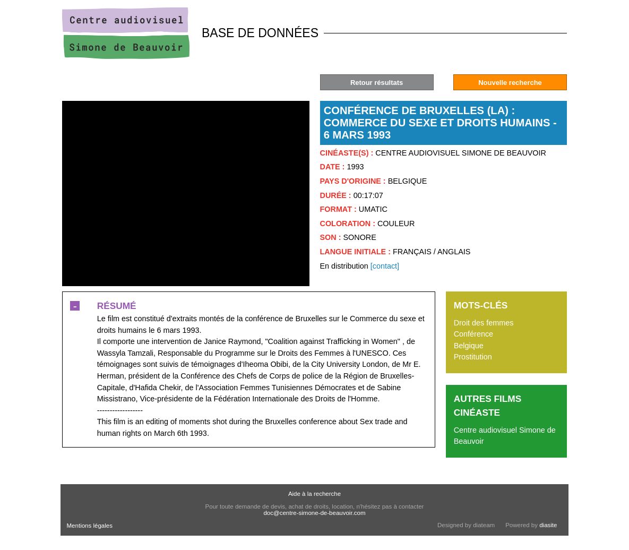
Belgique (469, 345)
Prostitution (473, 357)
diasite (548, 525)
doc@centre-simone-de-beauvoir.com (314, 513)
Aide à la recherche (314, 494)
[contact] (384, 266)
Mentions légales (90, 525)
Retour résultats (376, 83)
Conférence (473, 334)
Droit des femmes (484, 323)
